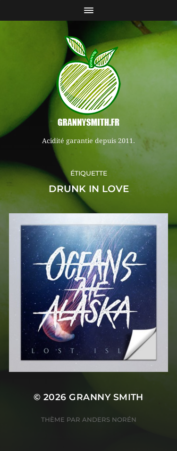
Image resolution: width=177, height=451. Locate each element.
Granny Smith (106, 397)
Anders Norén (109, 419)
